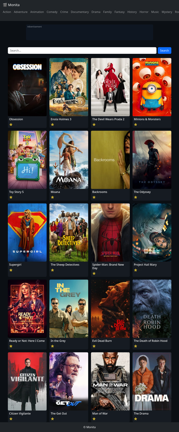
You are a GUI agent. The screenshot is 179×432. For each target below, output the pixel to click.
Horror (144, 12)
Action (7, 12)
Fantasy (120, 12)
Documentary (80, 12)
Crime (64, 12)
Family (107, 12)
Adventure (20, 12)
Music (155, 12)
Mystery (167, 12)
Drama (96, 12)
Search (164, 50)
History (132, 12)
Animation (37, 12)
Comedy (52, 12)
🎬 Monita (11, 4)
